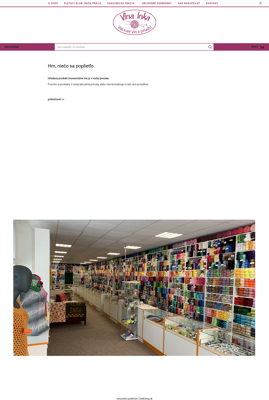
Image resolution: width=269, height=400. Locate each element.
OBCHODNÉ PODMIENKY (157, 3)
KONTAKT (212, 3)
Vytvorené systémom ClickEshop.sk (134, 398)
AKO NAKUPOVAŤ (189, 3)
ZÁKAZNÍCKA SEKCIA (120, 3)
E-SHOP (53, 3)
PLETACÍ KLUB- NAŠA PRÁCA (82, 3)
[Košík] (242, 47)
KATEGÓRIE (12, 46)
